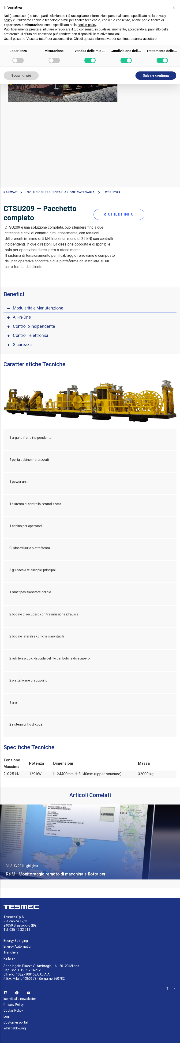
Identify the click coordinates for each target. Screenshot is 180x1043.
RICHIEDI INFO (119, 214)
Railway (10, 192)
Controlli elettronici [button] (30, 335)
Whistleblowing (15, 1028)
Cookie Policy (13, 1010)
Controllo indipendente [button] (34, 326)
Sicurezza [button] (22, 344)
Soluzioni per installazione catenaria (61, 192)
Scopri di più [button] (21, 75)
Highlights (30, 866)
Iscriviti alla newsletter (20, 999)
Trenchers (11, 952)
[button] (174, 7)
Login (7, 1016)
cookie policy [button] (87, 25)
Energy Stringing (16, 940)
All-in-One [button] (22, 317)
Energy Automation (18, 946)
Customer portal (16, 1022)
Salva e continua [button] (156, 75)
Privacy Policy (14, 1004)
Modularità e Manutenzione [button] (38, 307)
